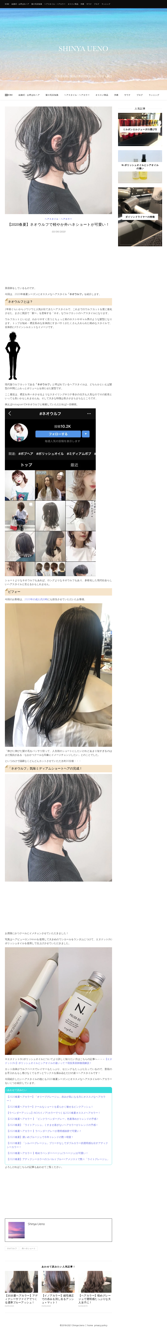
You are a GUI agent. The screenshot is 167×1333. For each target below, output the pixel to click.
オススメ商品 (73, 4)
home (90, 1325)
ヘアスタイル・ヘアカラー (55, 4)
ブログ (96, 4)
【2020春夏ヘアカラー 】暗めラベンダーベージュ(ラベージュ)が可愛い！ (47, 1153)
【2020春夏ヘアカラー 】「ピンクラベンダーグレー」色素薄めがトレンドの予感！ (53, 1118)
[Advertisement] (58, 261)
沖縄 (82, 4)
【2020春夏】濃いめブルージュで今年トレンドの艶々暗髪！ (40, 1137)
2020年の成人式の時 (35, 599)
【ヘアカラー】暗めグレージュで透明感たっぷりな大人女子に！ (94, 1299)
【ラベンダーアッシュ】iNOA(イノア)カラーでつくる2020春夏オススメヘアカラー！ (53, 1112)
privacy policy (100, 1325)
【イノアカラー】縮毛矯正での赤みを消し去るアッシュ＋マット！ (58, 1299)
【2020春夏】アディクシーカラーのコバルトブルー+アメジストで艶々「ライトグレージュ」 (58, 1159)
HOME (7, 4)
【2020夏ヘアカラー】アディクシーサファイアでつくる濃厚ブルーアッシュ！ (21, 1299)
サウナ (89, 4)
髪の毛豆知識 (36, 4)
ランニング (106, 4)
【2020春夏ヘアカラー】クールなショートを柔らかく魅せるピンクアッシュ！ (50, 1106)
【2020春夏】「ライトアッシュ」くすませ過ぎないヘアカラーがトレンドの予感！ (52, 1124)
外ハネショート (29, 1248)
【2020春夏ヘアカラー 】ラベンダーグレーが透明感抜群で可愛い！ (44, 1131)
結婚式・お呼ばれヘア (20, 4)
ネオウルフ (12, 1248)
